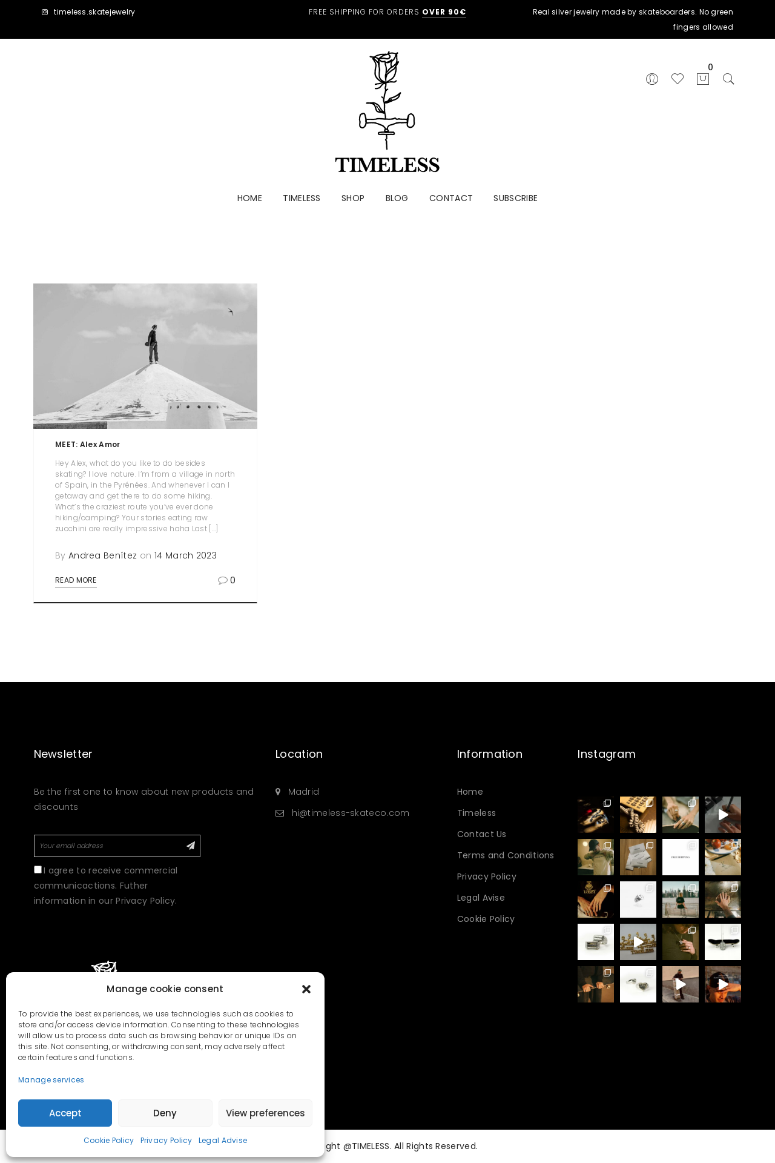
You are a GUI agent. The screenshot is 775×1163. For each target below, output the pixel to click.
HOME (249, 198)
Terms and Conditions (506, 855)
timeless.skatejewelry (89, 12)
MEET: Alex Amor (87, 444)
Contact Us (482, 834)
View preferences (265, 1113)
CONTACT (451, 198)
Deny (165, 1113)
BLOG (397, 198)
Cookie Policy (109, 1140)
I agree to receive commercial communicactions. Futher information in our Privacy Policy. (106, 885)
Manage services (51, 1080)
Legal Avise (481, 898)
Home (470, 792)
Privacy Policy (166, 1140)
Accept (65, 1113)
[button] (306, 989)
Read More (76, 580)
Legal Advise (223, 1140)
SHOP (352, 198)
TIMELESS (301, 198)
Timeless (476, 813)
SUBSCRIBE (515, 198)
